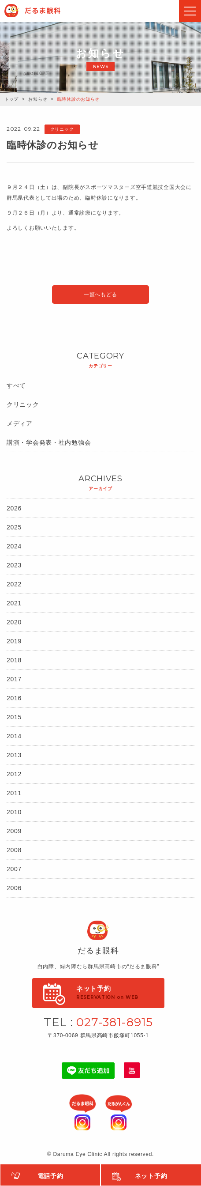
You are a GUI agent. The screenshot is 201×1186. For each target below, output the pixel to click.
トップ (11, 99)
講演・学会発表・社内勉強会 (49, 442)
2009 (14, 831)
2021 (14, 603)
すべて (16, 385)
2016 (14, 698)
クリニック (23, 404)
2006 (14, 887)
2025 (14, 527)
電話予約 (50, 1175)
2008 (14, 850)
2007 (14, 869)
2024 (14, 546)
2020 (14, 622)
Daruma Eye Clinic (41, 10)
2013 (14, 755)
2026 (14, 508)
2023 (14, 565)
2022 (14, 584)
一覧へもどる (100, 294)
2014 (14, 736)
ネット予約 (151, 1175)
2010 (14, 812)
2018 (14, 660)
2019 (14, 641)
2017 (14, 679)
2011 (14, 793)
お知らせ (37, 99)
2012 (14, 774)
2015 (14, 717)
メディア (20, 423)
